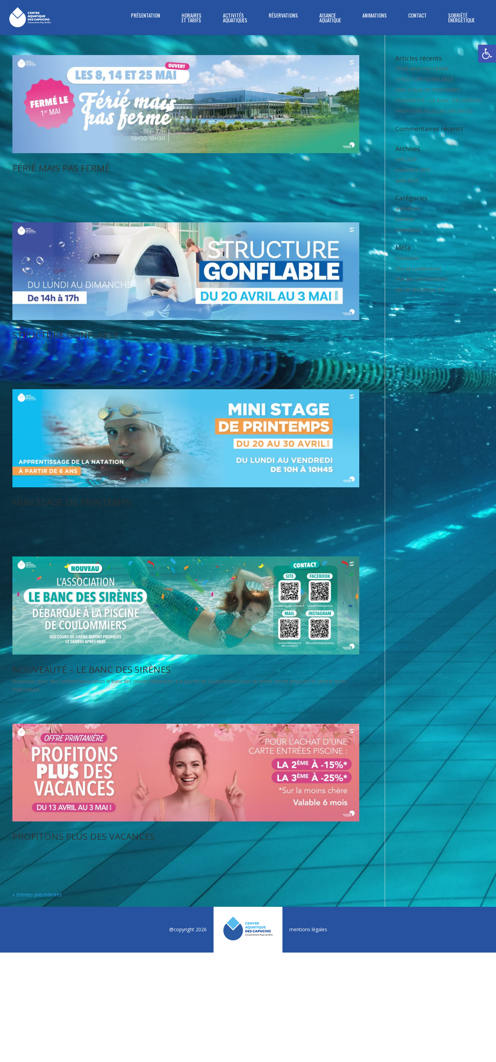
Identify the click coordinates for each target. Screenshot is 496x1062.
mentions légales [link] (308, 801)
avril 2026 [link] (406, 159)
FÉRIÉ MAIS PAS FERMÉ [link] (61, 168)
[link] (487, 54)
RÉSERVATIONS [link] (283, 16)
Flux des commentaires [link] (421, 279)
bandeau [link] (405, 219)
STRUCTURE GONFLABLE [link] (65, 309)
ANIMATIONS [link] (374, 16)
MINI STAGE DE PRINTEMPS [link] (71, 451)
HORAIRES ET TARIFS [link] (192, 18)
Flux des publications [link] (418, 268)
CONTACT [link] (417, 16)
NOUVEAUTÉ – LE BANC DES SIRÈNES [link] (91, 592)
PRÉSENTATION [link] (145, 16)
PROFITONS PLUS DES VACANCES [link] (83, 734)
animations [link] (407, 208)
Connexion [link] (407, 258)
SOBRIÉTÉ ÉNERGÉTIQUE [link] (461, 18)
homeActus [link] (408, 229)
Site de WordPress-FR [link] (419, 289)
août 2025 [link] (406, 180)
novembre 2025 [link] (413, 170)
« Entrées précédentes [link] (37, 766)
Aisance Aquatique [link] (330, 18)
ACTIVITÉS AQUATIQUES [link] (235, 18)
